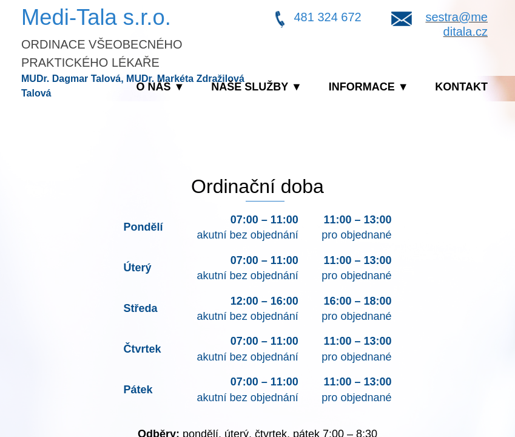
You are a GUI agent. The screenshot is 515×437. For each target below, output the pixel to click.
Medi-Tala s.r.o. (96, 17)
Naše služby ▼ (256, 87)
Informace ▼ (369, 87)
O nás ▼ (160, 87)
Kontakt (461, 87)
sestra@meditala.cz (456, 24)
